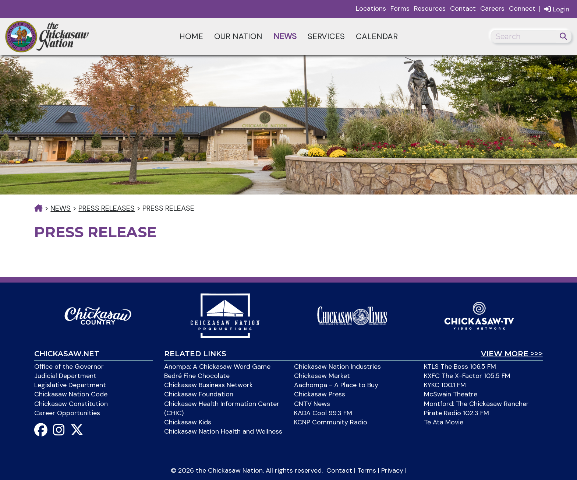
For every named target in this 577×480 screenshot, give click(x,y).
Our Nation (238, 36)
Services (326, 36)
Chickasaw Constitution (71, 403)
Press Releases (106, 208)
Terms (366, 470)
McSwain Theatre (450, 394)
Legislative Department (70, 385)
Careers (492, 8)
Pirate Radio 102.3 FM (456, 413)
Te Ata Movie (443, 422)
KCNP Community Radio (330, 422)
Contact (463, 8)
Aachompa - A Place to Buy (336, 385)
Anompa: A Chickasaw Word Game (217, 366)
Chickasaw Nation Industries (337, 366)
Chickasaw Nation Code (70, 394)
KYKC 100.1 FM (445, 385)
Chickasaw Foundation (198, 394)
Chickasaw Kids (187, 422)
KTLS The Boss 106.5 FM (460, 366)
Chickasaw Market (322, 375)
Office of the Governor (69, 366)
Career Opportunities (67, 413)
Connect (522, 8)
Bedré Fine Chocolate (197, 375)
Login (556, 9)
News (285, 36)
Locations (371, 8)
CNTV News (312, 403)
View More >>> (512, 353)
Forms (400, 8)
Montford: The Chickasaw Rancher (476, 403)
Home (191, 36)
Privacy (392, 470)
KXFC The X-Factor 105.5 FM (467, 375)
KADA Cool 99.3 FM (323, 413)
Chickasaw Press (319, 394)
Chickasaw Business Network (208, 385)
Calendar (377, 36)
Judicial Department (65, 375)
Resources (430, 8)
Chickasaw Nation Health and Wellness (223, 431)
